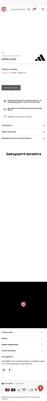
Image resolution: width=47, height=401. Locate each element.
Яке (3, 52)
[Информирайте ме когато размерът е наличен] (5, 78)
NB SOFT (28, 397)
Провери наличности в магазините (23, 138)
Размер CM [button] (21, 73)
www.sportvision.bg (12, 397)
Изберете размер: (9, 69)
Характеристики (23, 132)
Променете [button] (19, 383)
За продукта (23, 125)
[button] (20, 9)
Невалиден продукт (11, 88)
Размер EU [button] (5, 73)
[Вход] (33, 9)
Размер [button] (13, 73)
